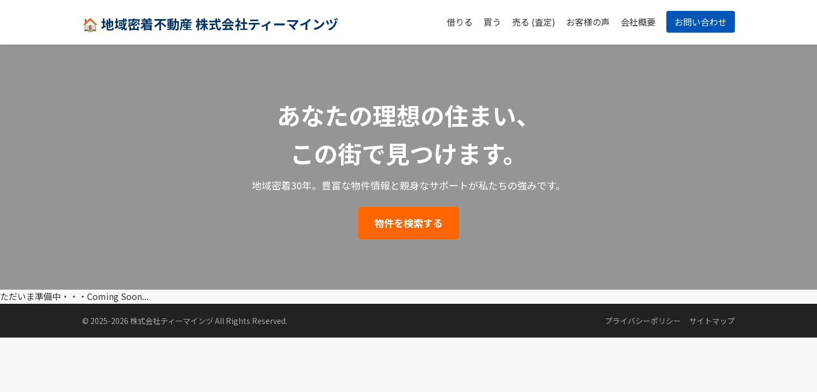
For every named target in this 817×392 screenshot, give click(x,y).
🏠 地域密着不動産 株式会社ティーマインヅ (210, 23)
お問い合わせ (700, 21)
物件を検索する (408, 223)
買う (492, 21)
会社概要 (638, 21)
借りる (460, 21)
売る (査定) (533, 21)
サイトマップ (712, 320)
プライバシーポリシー (643, 320)
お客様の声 (588, 21)
